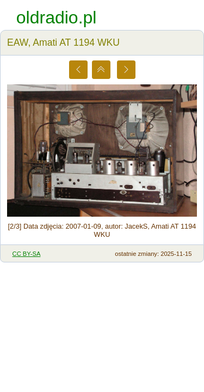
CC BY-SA (27, 253)
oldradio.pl (56, 17)
